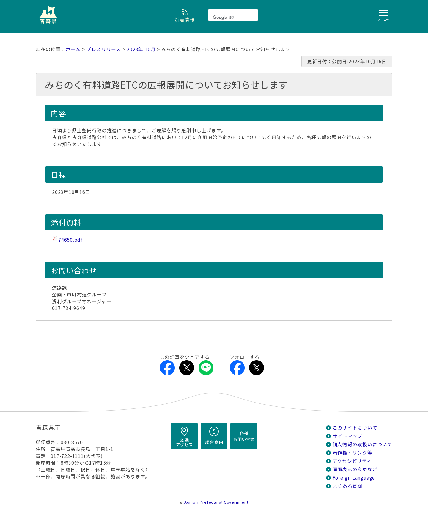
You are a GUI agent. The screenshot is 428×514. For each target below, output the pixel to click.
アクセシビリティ (352, 461)
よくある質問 (348, 485)
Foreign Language (354, 477)
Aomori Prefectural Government (216, 502)
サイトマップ (348, 436)
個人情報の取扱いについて (362, 444)
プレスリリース (103, 49)
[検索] (225, 17)
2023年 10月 (141, 49)
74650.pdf (70, 239)
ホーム (73, 49)
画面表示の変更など (355, 469)
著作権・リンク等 (352, 452)
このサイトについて (355, 427)
